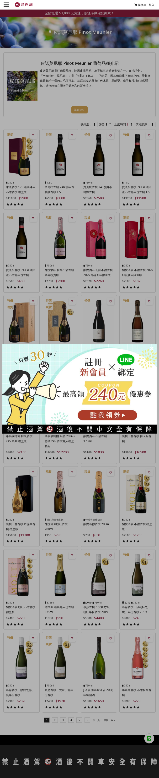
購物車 (139, 5)
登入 (150, 5)
